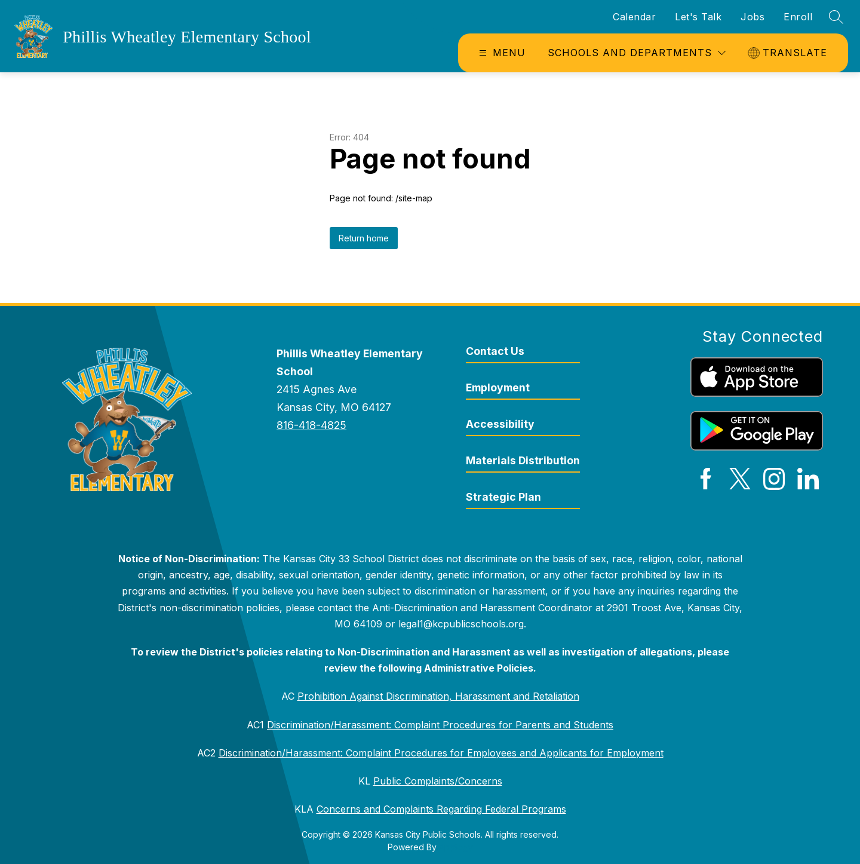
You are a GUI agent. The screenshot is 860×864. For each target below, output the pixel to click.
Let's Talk (698, 17)
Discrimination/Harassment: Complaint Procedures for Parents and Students (440, 725)
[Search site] (836, 17)
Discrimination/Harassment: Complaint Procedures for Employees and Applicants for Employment (441, 753)
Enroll (798, 17)
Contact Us (495, 351)
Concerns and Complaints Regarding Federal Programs (441, 809)
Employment (498, 387)
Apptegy (456, 847)
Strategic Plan (503, 497)
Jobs (752, 17)
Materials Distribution (523, 460)
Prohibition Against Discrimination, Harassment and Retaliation (438, 696)
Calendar (634, 17)
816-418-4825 (311, 425)
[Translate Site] (789, 52)
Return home (364, 238)
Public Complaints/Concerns (437, 781)
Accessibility (500, 424)
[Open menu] (501, 52)
